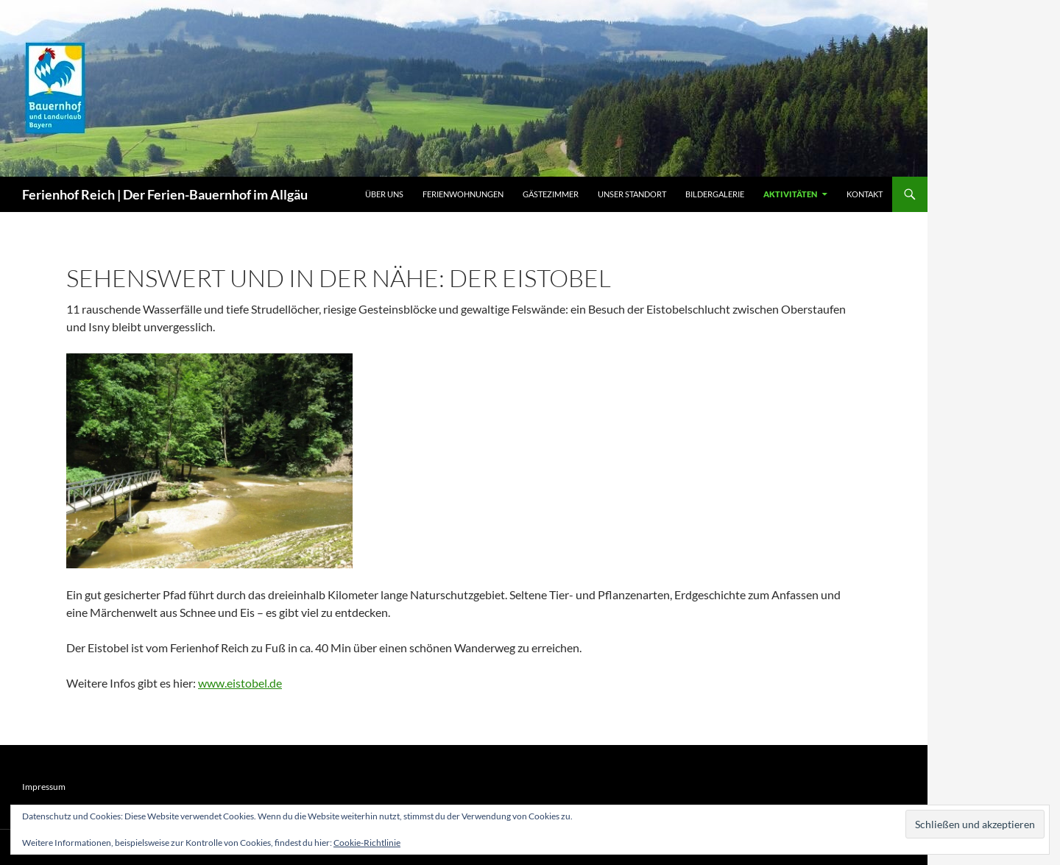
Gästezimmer (551, 194)
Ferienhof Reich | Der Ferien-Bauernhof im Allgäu (165, 194)
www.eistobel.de (240, 683)
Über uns (384, 194)
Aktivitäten (790, 194)
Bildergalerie (714, 194)
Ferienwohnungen (463, 194)
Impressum (44, 786)
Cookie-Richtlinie (366, 842)
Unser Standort (632, 194)
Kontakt (865, 194)
